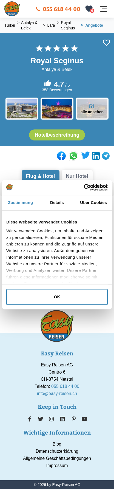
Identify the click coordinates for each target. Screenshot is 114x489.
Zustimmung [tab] (20, 202)
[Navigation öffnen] (104, 9)
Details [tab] (57, 202)
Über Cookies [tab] (93, 202)
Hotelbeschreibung (57, 135)
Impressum (57, 465)
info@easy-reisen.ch (57, 393)
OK (57, 296)
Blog (57, 444)
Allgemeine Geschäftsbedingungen (57, 458)
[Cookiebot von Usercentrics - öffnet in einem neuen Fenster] (84, 187)
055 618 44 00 (58, 8)
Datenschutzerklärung (57, 451)
